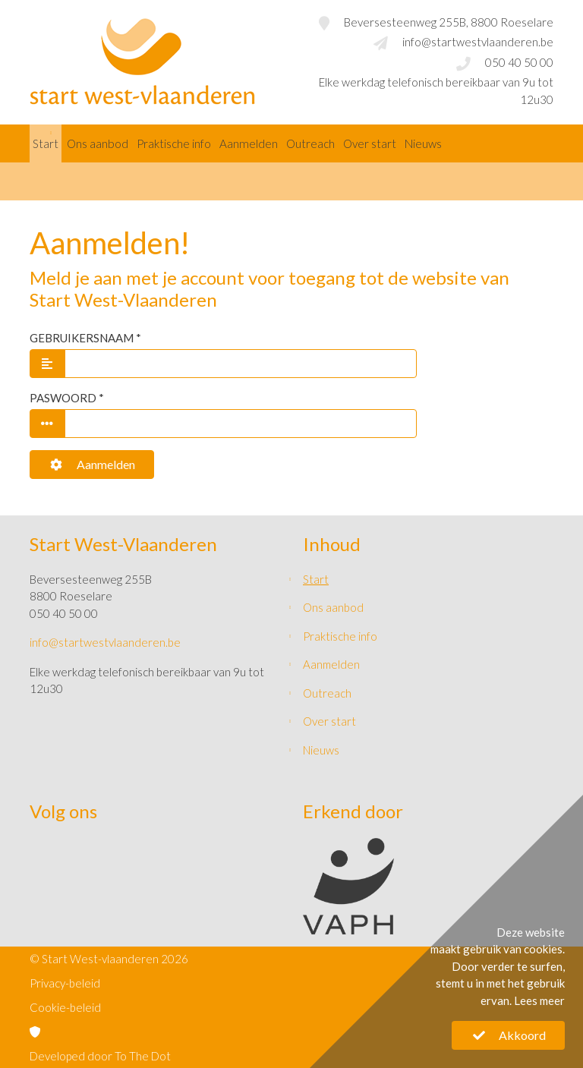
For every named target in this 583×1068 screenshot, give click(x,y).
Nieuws (423, 143)
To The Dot (143, 1056)
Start (45, 143)
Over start (369, 143)
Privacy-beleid (65, 983)
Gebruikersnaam (82, 338)
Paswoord (63, 398)
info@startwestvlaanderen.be (477, 42)
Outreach (310, 143)
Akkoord (508, 1035)
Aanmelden (92, 464)
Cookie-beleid (65, 1007)
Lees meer (539, 1000)
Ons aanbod (97, 143)
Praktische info (174, 143)
